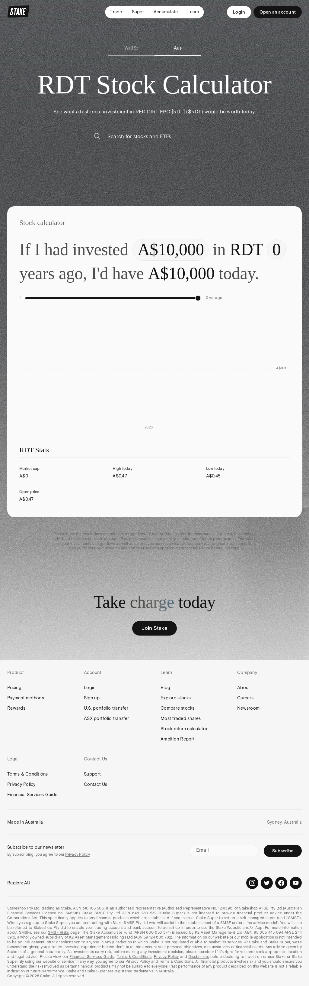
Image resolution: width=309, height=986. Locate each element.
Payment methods (25, 697)
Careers (245, 697)
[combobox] (161, 138)
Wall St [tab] (131, 48)
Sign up (92, 697)
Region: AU (18, 882)
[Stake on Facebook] (281, 883)
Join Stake (154, 628)
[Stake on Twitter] (267, 883)
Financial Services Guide (32, 794)
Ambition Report (178, 739)
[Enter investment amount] (170, 250)
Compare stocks (178, 708)
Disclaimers (198, 957)
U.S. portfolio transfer (106, 708)
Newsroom (248, 708)
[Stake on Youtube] (296, 883)
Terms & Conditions (27, 774)
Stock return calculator (184, 728)
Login (239, 12)
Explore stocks (176, 697)
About (243, 687)
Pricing (14, 687)
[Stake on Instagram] (252, 883)
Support (92, 774)
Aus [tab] (178, 48)
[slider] (198, 298)
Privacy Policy (21, 784)
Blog (165, 687)
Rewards (16, 708)
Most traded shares (181, 718)
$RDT (195, 112)
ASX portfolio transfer (106, 718)
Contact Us (95, 784)
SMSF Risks (58, 932)
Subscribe (283, 851)
